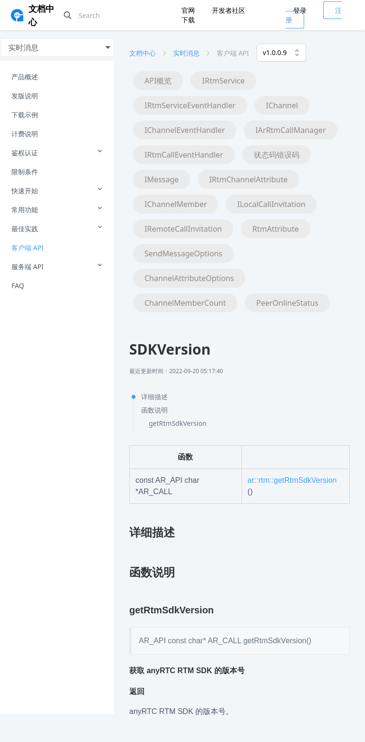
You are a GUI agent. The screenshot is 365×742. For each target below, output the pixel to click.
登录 (300, 10)
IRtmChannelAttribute (248, 179)
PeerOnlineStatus (287, 303)
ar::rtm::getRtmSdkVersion (292, 480)
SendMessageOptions (183, 253)
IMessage (161, 179)
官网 (189, 10)
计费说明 (24, 133)
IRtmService (223, 80)
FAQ (17, 285)
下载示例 (24, 114)
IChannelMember (175, 204)
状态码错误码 (276, 155)
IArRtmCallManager (290, 130)
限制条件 (24, 171)
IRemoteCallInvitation (183, 229)
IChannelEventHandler (184, 130)
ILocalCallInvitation (271, 204)
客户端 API (27, 247)
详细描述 (154, 396)
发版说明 (24, 95)
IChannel (282, 105)
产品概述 (24, 76)
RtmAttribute (275, 229)
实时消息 (186, 52)
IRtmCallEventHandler (183, 155)
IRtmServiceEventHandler (190, 105)
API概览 (158, 80)
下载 (188, 19)
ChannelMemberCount (185, 303)
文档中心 (142, 52)
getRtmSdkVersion (177, 423)
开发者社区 (228, 10)
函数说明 (154, 409)
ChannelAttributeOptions (189, 278)
